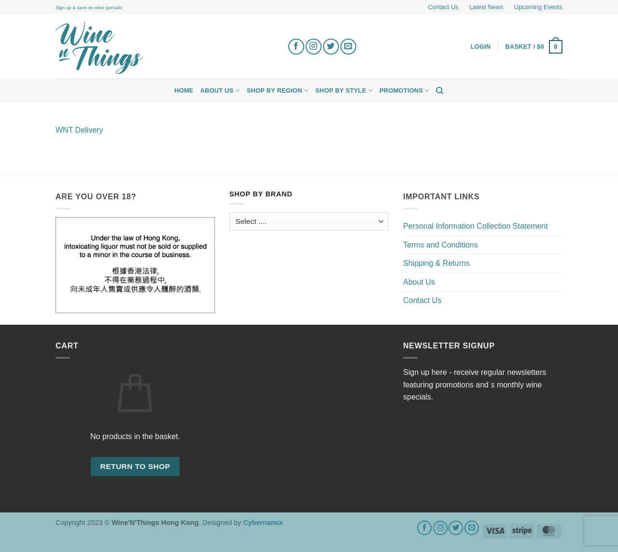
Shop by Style (344, 90)
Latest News (486, 7)
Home (183, 90)
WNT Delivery (79, 130)
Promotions (404, 90)
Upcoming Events (538, 7)
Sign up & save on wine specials (89, 7)
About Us (220, 90)
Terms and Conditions (440, 245)
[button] (534, 46)
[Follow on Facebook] (296, 47)
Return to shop (135, 466)
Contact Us (443, 7)
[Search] (439, 91)
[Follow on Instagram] (314, 47)
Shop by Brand (261, 194)
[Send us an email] (348, 47)
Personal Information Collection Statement (475, 226)
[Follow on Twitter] (331, 47)
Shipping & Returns (436, 263)
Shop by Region (278, 90)
